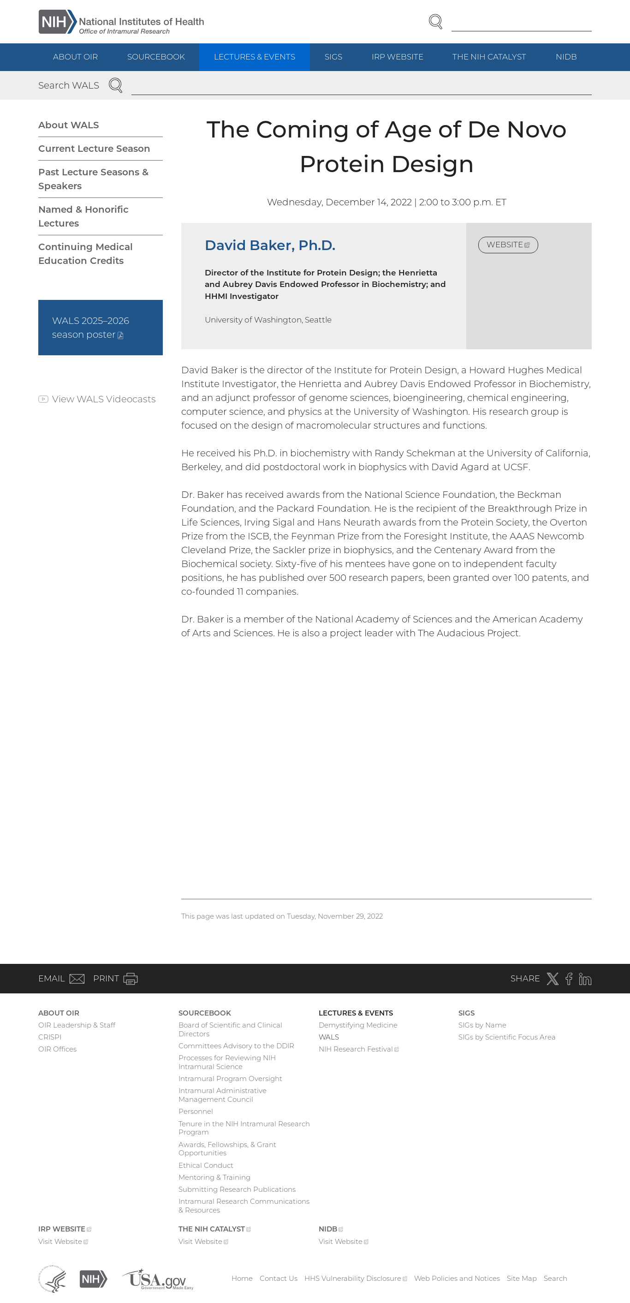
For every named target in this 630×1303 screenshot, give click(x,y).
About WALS (68, 125)
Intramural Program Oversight (230, 1078)
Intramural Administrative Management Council (222, 1095)
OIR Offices (57, 1049)
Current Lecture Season (94, 148)
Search (555, 1278)
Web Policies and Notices (457, 1278)
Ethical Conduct (205, 1165)
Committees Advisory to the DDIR (236, 1045)
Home (242, 1278)
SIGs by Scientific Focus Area (507, 1037)
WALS (329, 1037)
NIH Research (359, 1050)
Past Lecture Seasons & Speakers (93, 179)
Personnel (195, 1111)
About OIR (75, 56)
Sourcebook (156, 56)
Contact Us (278, 1278)
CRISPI (49, 1037)
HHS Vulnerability (356, 1278)
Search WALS (68, 85)
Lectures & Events (254, 56)
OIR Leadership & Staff (76, 1025)
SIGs (333, 56)
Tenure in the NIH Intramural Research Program (244, 1128)
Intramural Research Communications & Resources (243, 1205)
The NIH (496, 61)
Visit (63, 1242)
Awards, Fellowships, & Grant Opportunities (227, 1149)
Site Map (522, 1278)
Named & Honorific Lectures (83, 216)
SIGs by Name (482, 1025)
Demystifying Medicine (358, 1025)
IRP (405, 61)
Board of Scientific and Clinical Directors (230, 1029)
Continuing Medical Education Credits (85, 253)
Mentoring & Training (214, 1177)
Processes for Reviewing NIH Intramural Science (227, 1062)
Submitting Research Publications (237, 1189)
